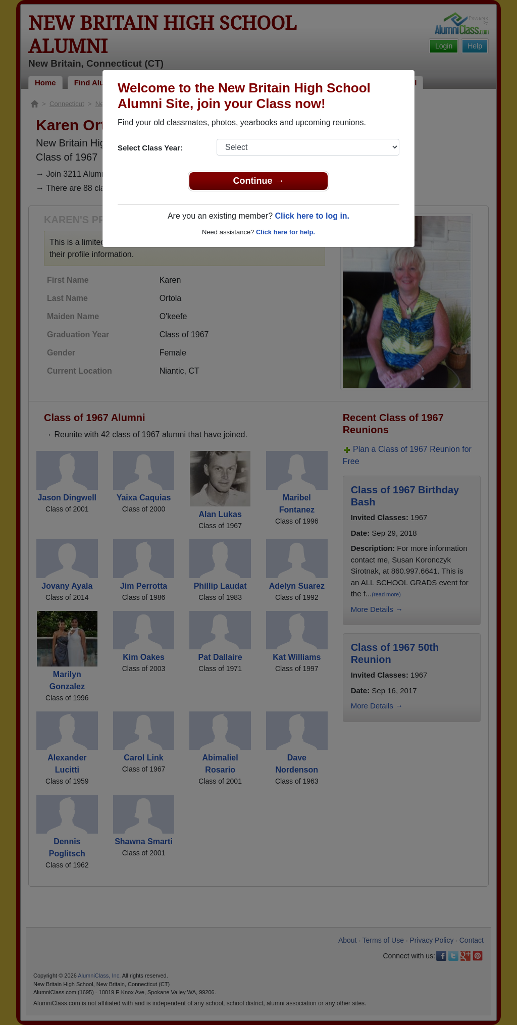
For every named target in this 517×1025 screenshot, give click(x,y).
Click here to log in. (312, 216)
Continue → (258, 181)
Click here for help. (285, 232)
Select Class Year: (150, 147)
